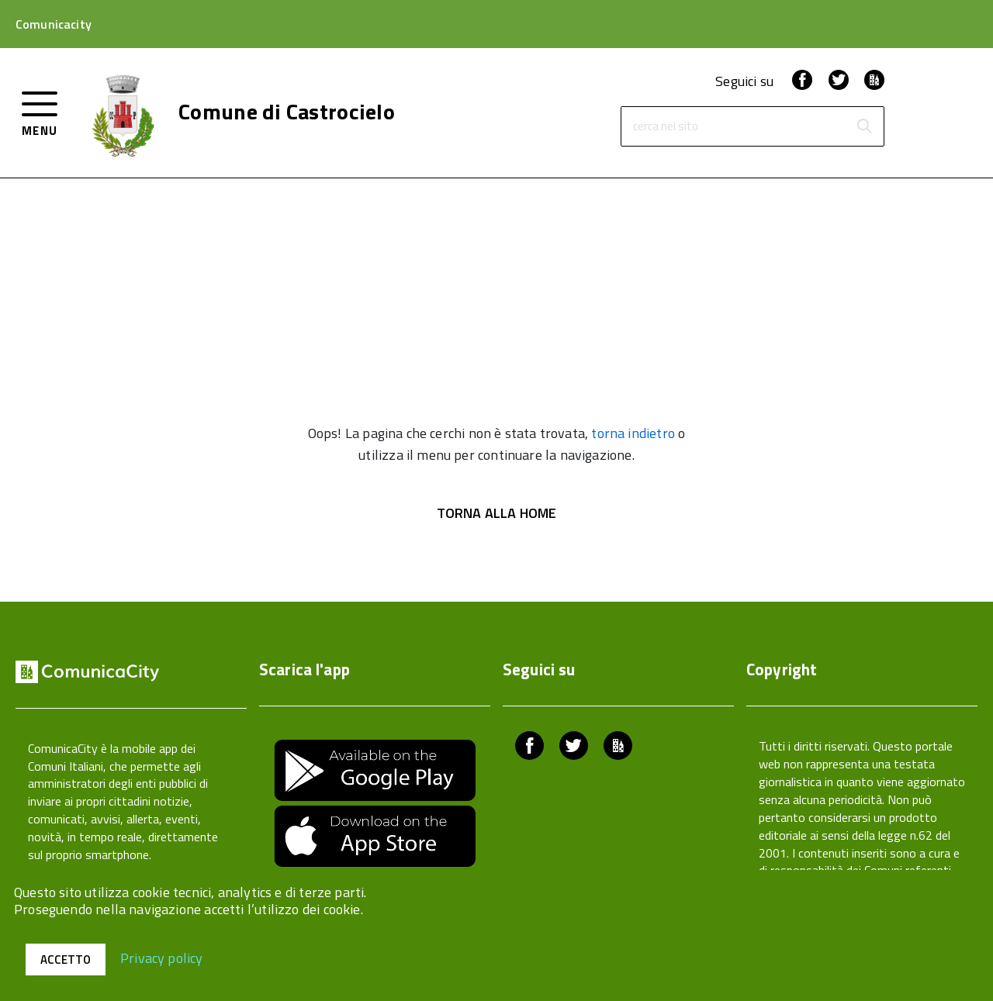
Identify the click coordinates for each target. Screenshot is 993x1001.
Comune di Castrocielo (286, 112)
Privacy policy (161, 957)
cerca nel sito (665, 127)
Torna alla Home (497, 512)
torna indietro (633, 433)
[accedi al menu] (40, 112)
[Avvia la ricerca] (864, 126)
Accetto (65, 959)
